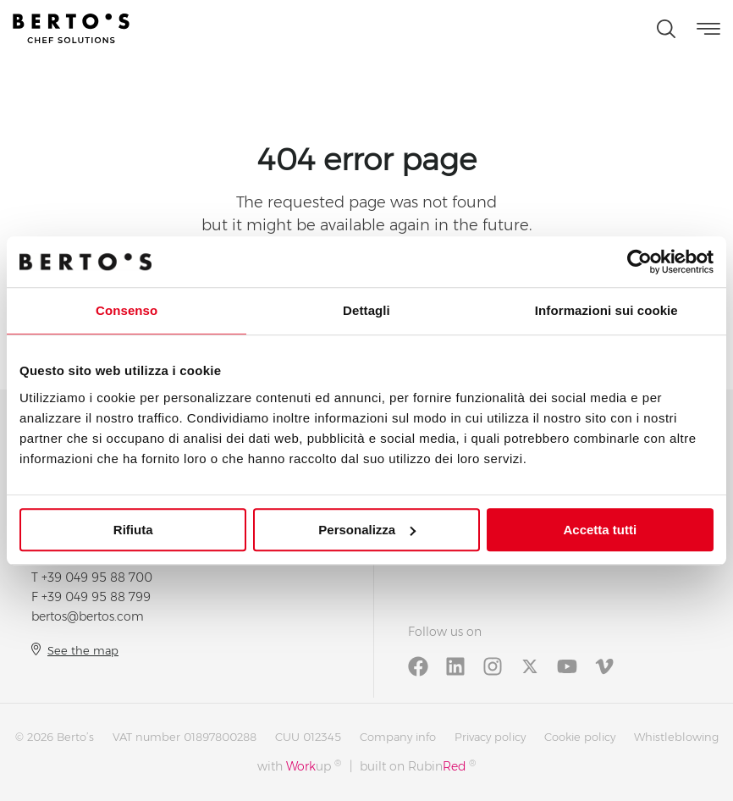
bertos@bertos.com (87, 616)
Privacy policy (490, 736)
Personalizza (367, 529)
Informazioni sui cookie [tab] (606, 310)
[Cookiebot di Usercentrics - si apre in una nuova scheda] (639, 261)
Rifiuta (133, 529)
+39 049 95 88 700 (96, 577)
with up (299, 766)
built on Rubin (418, 766)
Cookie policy (579, 736)
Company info (398, 736)
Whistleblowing (676, 736)
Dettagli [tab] (366, 310)
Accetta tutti (600, 529)
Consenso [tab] (126, 310)
